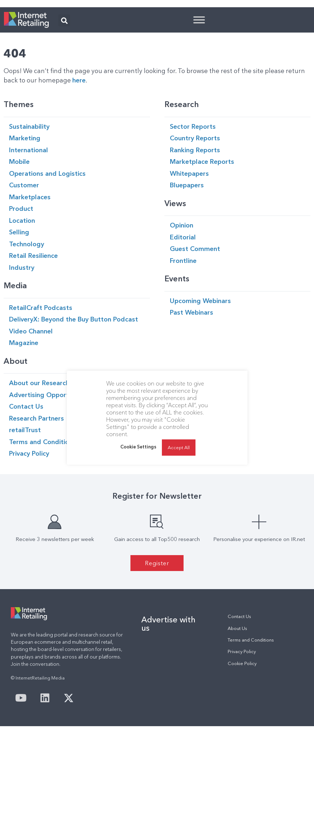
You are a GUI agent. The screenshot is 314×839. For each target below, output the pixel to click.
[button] (64, 111)
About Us (237, 718)
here (79, 170)
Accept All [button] (179, 447)
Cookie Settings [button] (138, 447)
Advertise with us (168, 714)
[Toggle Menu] (199, 110)
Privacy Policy (242, 742)
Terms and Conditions (251, 730)
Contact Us (239, 707)
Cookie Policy (242, 754)
